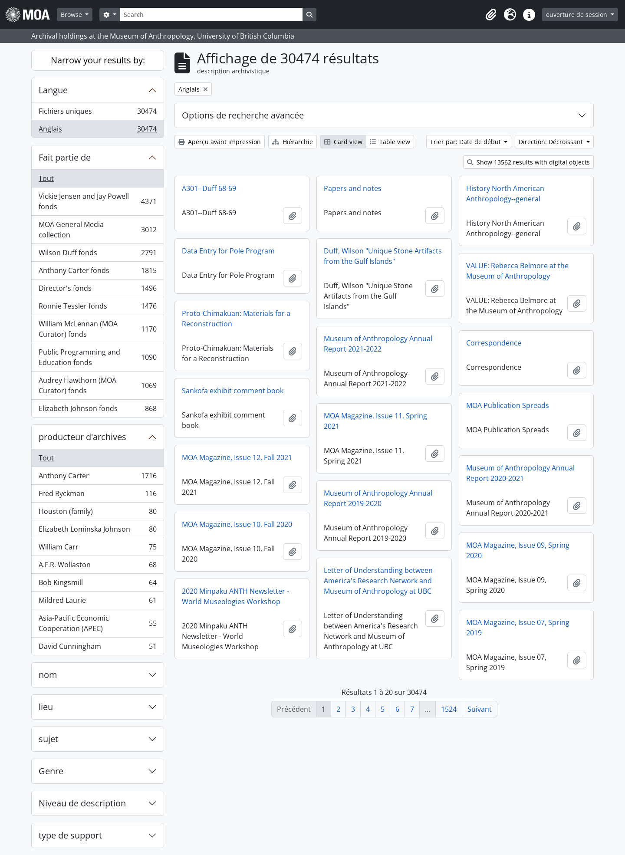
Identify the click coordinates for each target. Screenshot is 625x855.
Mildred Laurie (97, 602)
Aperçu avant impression (219, 142)
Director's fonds (97, 290)
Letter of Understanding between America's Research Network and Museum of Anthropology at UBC (378, 581)
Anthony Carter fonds (97, 272)
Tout (46, 178)
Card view (343, 142)
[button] (490, 14)
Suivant (479, 709)
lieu (46, 707)
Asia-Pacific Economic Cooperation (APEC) (97, 623)
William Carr (97, 549)
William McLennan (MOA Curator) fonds (97, 329)
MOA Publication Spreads (507, 405)
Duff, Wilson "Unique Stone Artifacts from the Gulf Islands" (383, 256)
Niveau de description (82, 803)
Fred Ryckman (97, 495)
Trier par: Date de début (466, 142)
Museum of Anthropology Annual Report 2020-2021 (520, 473)
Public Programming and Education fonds (97, 357)
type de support (70, 835)
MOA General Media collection (97, 230)
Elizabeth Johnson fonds (97, 410)
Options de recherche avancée (243, 115)
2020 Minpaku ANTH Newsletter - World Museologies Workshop (235, 596)
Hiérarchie (292, 142)
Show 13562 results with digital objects (528, 162)
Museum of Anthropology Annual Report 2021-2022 (378, 344)
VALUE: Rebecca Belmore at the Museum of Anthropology (517, 271)
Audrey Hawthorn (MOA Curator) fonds (97, 385)
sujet (48, 739)
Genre (51, 771)
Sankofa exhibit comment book (232, 390)
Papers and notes (353, 188)
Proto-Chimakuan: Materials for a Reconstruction (236, 319)
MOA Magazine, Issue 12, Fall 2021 (237, 457)
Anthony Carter (97, 477)
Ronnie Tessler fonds (97, 308)
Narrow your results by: (98, 60)
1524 (449, 709)
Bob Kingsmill (97, 584)
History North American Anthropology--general (505, 194)
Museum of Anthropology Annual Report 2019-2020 (378, 498)
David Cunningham (97, 648)
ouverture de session (577, 14)
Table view (390, 142)
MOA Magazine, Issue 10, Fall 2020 (237, 524)
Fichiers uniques (97, 113)
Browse (72, 14)
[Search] (211, 14)
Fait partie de (65, 157)
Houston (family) (97, 513)
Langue (53, 90)
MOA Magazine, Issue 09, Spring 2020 (517, 550)
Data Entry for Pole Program (228, 251)
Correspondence (493, 343)
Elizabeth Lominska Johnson (97, 531)
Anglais (97, 131)
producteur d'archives (82, 437)
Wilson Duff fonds (97, 254)
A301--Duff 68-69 (209, 188)
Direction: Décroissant (552, 142)
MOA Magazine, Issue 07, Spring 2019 (517, 628)
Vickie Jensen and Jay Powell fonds (97, 201)
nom (48, 675)
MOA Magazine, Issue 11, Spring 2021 (375, 421)
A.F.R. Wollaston (97, 566)
